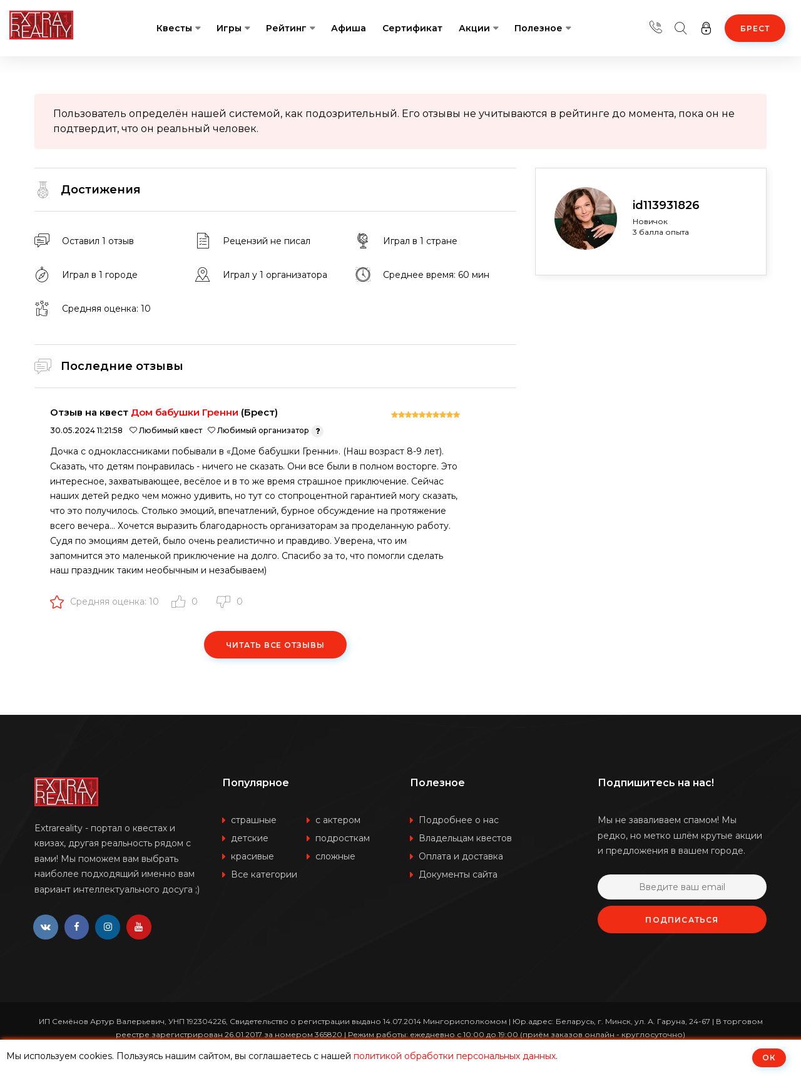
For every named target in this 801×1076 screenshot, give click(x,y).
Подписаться (681, 920)
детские (249, 838)
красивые (252, 856)
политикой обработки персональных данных (455, 1056)
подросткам (342, 838)
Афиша (348, 28)
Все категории (264, 874)
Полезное (538, 28)
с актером (337, 820)
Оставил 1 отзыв (98, 241)
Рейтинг (286, 28)
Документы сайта (458, 874)
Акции (474, 28)
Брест (755, 28)
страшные (254, 820)
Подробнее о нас (459, 820)
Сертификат (412, 28)
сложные (335, 856)
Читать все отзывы (275, 645)
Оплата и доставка (461, 856)
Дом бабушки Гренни (184, 412)
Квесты (174, 28)
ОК (769, 1057)
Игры (229, 28)
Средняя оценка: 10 (104, 601)
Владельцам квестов (465, 838)
